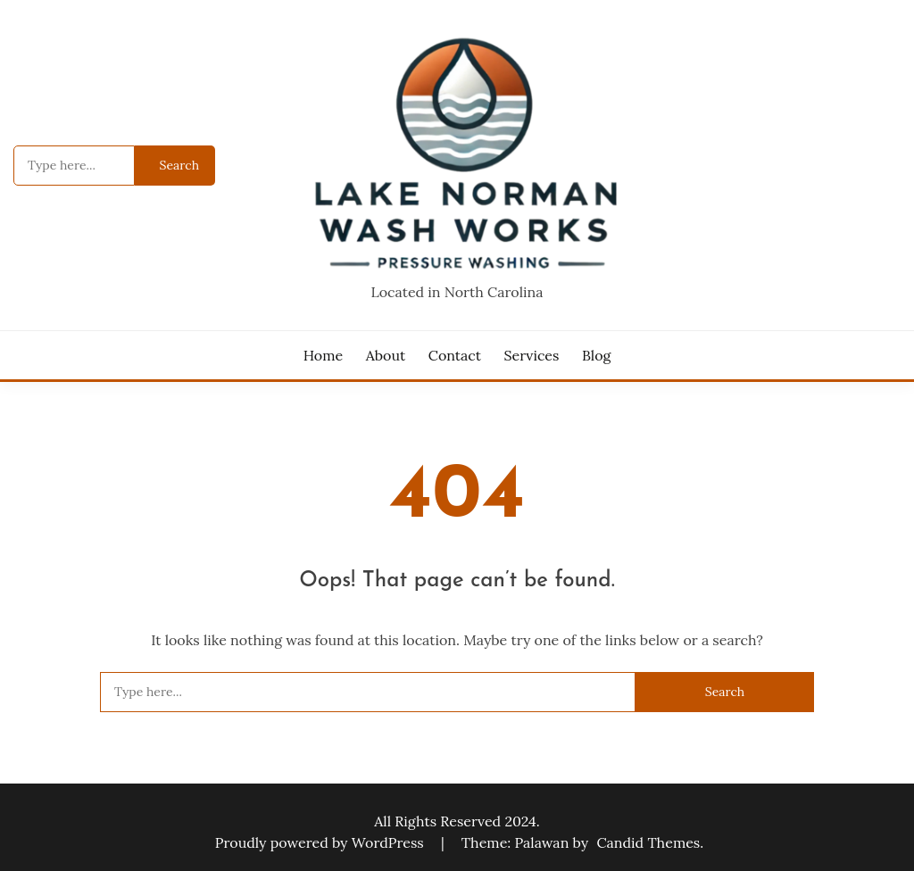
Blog (596, 355)
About (385, 355)
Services (532, 355)
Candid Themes (648, 842)
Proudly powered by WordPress (321, 842)
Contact (454, 355)
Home (323, 355)
